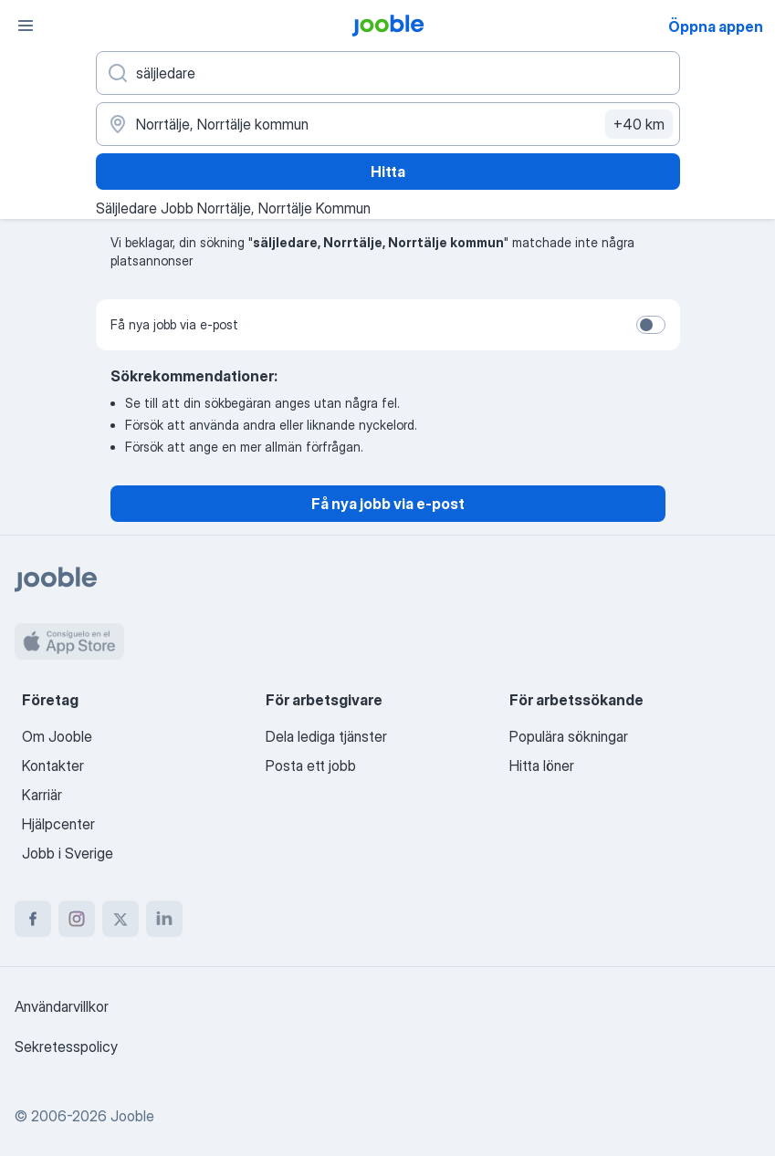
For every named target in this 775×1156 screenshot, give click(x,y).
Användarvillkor (62, 1006)
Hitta (388, 171)
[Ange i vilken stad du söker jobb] (388, 124)
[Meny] (25, 25)
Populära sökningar (568, 736)
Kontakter (53, 765)
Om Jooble (57, 736)
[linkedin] (164, 919)
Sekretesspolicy (66, 1046)
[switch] (650, 325)
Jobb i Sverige (67, 853)
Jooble (132, 1116)
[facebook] (33, 919)
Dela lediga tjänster (326, 736)
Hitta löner (541, 765)
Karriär (42, 795)
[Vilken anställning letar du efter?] (388, 73)
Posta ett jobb (311, 765)
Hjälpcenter (58, 824)
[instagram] (76, 919)
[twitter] (120, 919)
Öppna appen (715, 26)
